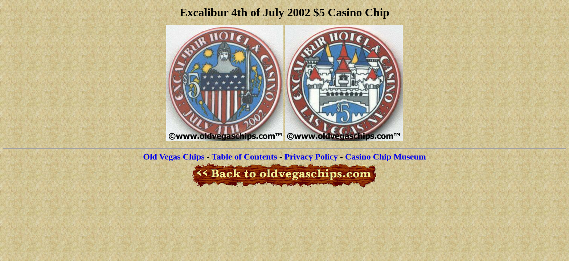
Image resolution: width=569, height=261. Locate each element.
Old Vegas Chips (173, 156)
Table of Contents (244, 156)
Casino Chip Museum (385, 156)
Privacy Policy (311, 156)
